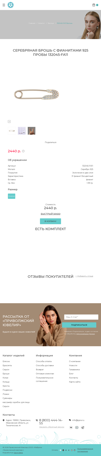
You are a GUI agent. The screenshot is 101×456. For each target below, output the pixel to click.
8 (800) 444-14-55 (51, 421)
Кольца (6, 382)
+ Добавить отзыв (84, 276)
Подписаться (79, 325)
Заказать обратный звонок (51, 427)
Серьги (6, 369)
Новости (73, 365)
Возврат (40, 369)
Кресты (6, 386)
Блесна (6, 361)
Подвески (7, 390)
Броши (6, 373)
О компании (74, 361)
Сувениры (7, 398)
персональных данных (85, 334)
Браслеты (7, 365)
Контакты (73, 378)
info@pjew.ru (78, 420)
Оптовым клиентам (45, 373)
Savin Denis (18, 453)
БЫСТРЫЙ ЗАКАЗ (50, 214)
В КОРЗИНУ (50, 221)
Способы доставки (45, 365)
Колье (5, 378)
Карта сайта (74, 382)
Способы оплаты (44, 361)
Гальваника (74, 369)
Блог (71, 373)
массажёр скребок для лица (16, 402)
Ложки (6, 394)
